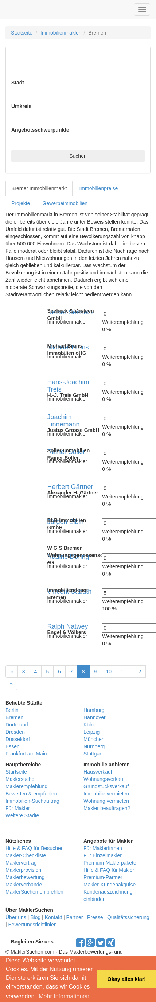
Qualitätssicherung (128, 917)
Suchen (77, 156)
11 (123, 671)
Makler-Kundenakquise (109, 884)
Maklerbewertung (24, 877)
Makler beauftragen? (106, 808)
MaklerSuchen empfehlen (34, 892)
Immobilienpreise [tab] (98, 188)
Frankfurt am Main (26, 754)
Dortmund (16, 725)
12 (138, 671)
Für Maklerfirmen (102, 848)
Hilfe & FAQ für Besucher (33, 848)
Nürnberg (94, 746)
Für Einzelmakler (102, 855)
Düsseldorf (17, 739)
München (94, 739)
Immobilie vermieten (106, 794)
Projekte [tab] (20, 203)
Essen (12, 746)
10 (109, 671)
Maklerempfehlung (26, 786)
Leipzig (91, 732)
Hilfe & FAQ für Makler (108, 870)
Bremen (14, 717)
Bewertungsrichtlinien (32, 924)
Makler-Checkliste (25, 855)
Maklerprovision (23, 870)
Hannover (94, 717)
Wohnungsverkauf (104, 779)
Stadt (17, 82)
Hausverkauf (97, 772)
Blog (35, 917)
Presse (95, 917)
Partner (74, 917)
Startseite (21, 33)
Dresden (15, 732)
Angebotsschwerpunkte (40, 130)
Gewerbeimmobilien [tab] (64, 203)
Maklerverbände (23, 884)
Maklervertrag (21, 863)
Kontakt (53, 917)
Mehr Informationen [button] (64, 996)
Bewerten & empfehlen (31, 794)
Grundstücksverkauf (106, 786)
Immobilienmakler (60, 33)
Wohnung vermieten (106, 801)
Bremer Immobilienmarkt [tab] (39, 188)
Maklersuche (19, 779)
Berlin (12, 710)
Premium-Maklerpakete (109, 863)
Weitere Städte (22, 815)
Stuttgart (93, 754)
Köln (88, 725)
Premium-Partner (102, 877)
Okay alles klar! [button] (126, 979)
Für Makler (17, 808)
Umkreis (21, 106)
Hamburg (94, 710)
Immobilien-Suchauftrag (32, 801)
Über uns (15, 917)
